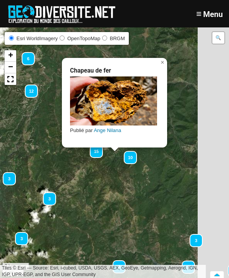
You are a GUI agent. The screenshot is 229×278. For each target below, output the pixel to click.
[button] (18, 235)
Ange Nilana (107, 130)
